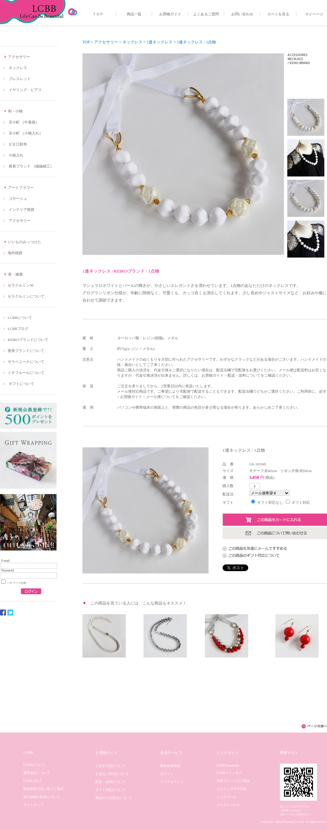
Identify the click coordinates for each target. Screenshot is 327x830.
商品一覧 (134, 14)
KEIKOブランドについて (28, 340)
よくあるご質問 (206, 14)
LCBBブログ (18, 329)
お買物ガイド (170, 14)
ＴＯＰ (97, 14)
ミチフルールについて (26, 373)
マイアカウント (172, 782)
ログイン (167, 774)
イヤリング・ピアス (25, 90)
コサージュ (18, 198)
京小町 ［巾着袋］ (24, 122)
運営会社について (36, 773)
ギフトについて (21, 384)
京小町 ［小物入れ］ (26, 133)
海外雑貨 (15, 253)
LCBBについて (20, 318)
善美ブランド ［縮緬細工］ (31, 166)
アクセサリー (19, 57)
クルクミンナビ (228, 805)
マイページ (314, 14)
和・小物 (15, 111)
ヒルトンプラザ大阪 (232, 789)
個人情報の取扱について (41, 797)
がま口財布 (18, 144)
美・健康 (15, 274)
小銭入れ (16, 155)
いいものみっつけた (24, 242)
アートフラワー (21, 187)
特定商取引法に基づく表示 (43, 789)
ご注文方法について (110, 766)
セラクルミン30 (20, 285)
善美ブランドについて (26, 351)
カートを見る (278, 14)
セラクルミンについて (26, 296)
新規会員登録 (170, 766)
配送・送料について (110, 782)
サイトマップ (33, 805)
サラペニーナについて (26, 362)
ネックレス (18, 68)
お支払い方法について (112, 774)
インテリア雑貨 (21, 210)
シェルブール (227, 797)
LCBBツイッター (229, 773)
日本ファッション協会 (233, 781)
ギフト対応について (110, 790)
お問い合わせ (242, 14)
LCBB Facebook (228, 765)
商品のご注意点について (113, 798)
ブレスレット (20, 79)
